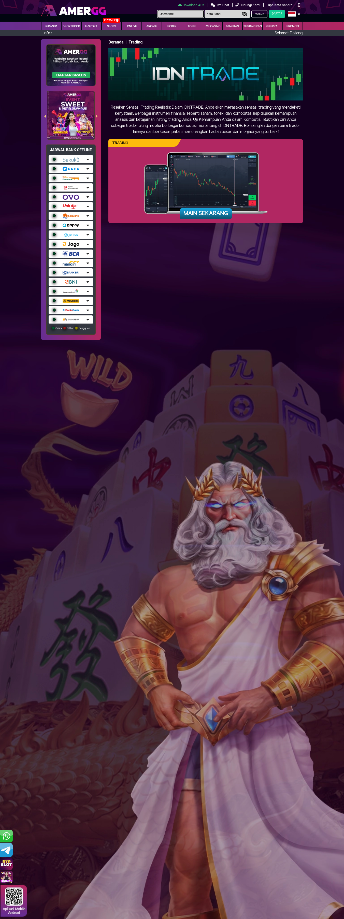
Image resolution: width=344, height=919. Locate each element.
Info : (48, 33)
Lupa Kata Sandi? (279, 5)
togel (192, 26)
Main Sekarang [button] (205, 213)
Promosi (292, 26)
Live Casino (212, 26)
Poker (171, 26)
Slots (111, 26)
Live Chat (220, 5)
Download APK (191, 5)
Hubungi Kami (248, 5)
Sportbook (71, 26)
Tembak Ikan (252, 26)
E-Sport (91, 26)
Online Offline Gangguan (71, 328)
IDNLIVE (132, 26)
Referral (272, 26)
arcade (151, 26)
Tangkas (232, 26)
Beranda (51, 26)
